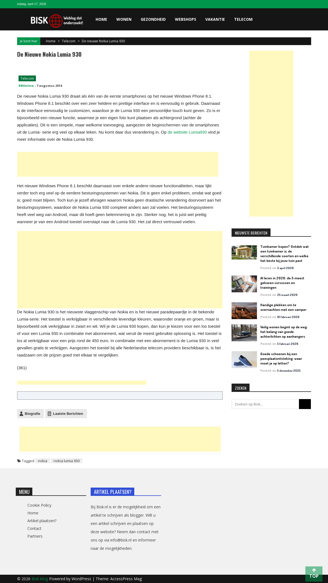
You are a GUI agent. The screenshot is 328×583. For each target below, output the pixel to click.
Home (101, 19)
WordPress (82, 578)
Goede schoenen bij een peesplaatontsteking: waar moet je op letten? (281, 358)
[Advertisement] (117, 164)
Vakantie (215, 19)
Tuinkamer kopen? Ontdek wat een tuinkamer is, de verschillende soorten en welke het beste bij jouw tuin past (284, 253)
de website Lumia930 (187, 132)
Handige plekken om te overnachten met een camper (283, 307)
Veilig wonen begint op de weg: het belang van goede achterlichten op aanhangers (284, 332)
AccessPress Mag (126, 578)
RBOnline (26, 86)
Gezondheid (153, 19)
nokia (42, 460)
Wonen (124, 19)
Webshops (185, 19)
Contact (34, 528)
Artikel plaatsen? (41, 520)
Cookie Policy (39, 505)
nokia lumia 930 (67, 460)
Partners (35, 536)
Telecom (243, 19)
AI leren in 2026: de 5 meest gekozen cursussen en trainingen (282, 283)
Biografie (32, 414)
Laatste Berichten (68, 414)
